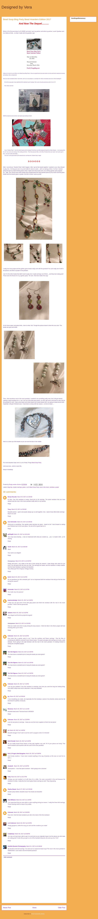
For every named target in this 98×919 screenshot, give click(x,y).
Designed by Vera (17, 7)
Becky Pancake (12, 497)
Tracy (9, 509)
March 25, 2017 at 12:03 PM (23, 561)
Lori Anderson (12, 823)
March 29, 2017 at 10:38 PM (21, 812)
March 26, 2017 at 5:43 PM (23, 741)
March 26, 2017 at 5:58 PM (33, 753)
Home (34, 907)
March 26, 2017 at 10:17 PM (19, 776)
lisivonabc (11, 589)
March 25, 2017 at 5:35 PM (25, 652)
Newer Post (7, 907)
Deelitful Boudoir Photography (17, 846)
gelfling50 (11, 534)
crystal (15, 487)
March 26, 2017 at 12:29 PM (21, 719)
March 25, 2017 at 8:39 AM (24, 521)
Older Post (61, 907)
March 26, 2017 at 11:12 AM (21, 709)
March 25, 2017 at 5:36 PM (25, 673)
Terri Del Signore (13, 652)
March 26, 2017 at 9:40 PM (21, 766)
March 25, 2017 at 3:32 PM (20, 612)
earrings (19, 487)
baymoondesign (12, 600)
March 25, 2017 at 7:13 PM (21, 684)
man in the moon (44, 487)
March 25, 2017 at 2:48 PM (25, 600)
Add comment (8, 857)
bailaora (10, 612)
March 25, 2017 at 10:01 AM (22, 534)
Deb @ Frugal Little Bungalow (16, 753)
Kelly (9, 776)
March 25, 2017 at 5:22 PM (21, 636)
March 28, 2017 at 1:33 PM (23, 800)
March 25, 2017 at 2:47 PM (21, 589)
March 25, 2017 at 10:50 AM (19, 546)
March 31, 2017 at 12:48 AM (34, 846)
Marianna (10, 709)
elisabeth (10, 766)
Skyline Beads (12, 789)
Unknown (10, 636)
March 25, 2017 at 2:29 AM (24, 497)
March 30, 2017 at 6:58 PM (22, 833)
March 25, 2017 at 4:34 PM (22, 623)
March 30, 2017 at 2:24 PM (24, 823)
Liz (8, 730)
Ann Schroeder (12, 521)
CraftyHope (11, 833)
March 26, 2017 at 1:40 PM (17, 730)
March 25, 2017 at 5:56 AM (19, 509)
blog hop (9, 487)
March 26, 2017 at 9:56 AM (17, 696)
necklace (52, 487)
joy (9, 696)
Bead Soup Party (36, 462)
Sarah (9, 546)
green (24, 487)
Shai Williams (12, 800)
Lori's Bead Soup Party (32, 487)
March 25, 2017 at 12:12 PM (19, 577)
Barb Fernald (11, 741)
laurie (9, 577)
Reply (9, 503)
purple (57, 487)
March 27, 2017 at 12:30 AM (24, 789)
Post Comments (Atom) (37, 914)
